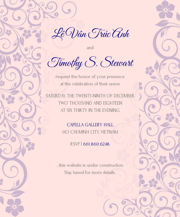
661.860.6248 (96, 144)
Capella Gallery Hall (90, 124)
